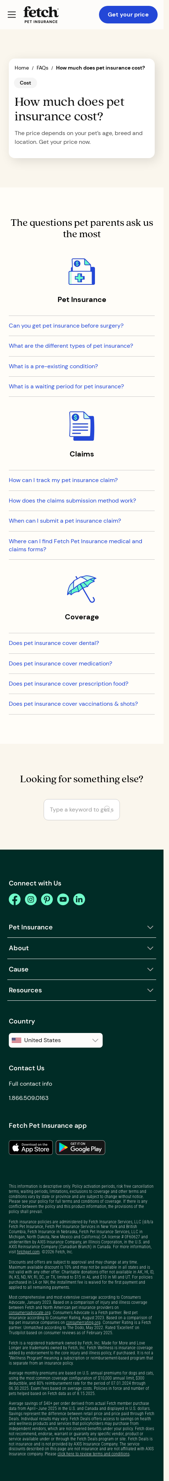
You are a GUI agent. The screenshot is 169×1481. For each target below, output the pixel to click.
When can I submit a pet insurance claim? (65, 521)
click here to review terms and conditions (93, 1453)
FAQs (42, 68)
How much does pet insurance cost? (100, 68)
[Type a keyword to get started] (82, 809)
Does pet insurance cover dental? (54, 643)
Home (22, 68)
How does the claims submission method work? (72, 500)
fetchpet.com (28, 1251)
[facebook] (15, 899)
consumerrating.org (83, 1322)
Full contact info (30, 1084)
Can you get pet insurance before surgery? (66, 325)
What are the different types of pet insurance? (71, 346)
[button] (11, 14)
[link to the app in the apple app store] (31, 1147)
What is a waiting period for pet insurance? (66, 386)
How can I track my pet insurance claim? (63, 480)
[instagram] (31, 899)
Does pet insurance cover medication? (60, 663)
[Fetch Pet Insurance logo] (41, 14)
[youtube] (63, 899)
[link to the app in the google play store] (80, 1147)
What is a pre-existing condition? (53, 366)
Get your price (128, 14)
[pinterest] (47, 899)
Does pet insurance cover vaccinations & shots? (73, 704)
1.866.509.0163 (28, 1098)
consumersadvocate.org (30, 1312)
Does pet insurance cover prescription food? (68, 683)
